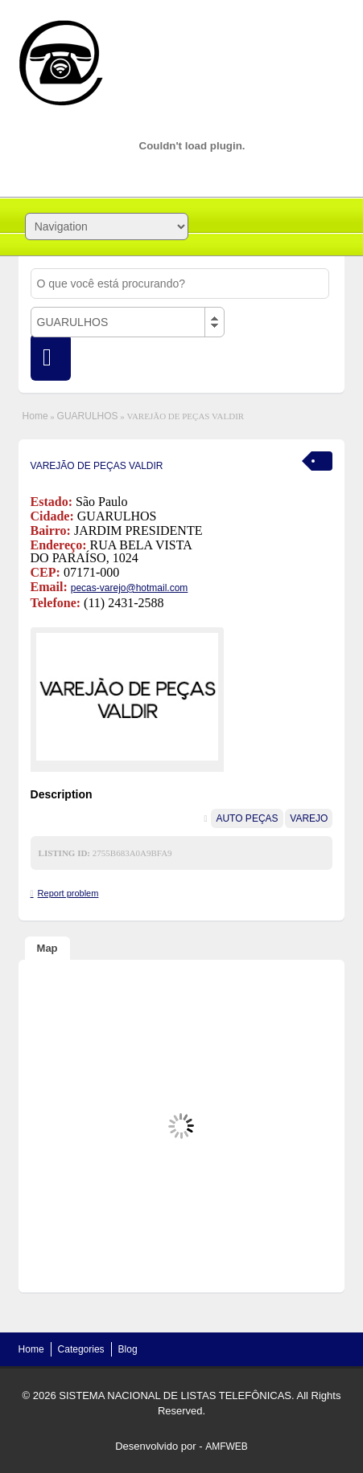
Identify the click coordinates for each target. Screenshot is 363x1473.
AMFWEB (226, 1446)
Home (35, 416)
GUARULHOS (87, 416)
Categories (81, 1349)
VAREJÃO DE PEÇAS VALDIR (97, 465)
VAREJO (309, 818)
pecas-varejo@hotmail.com (129, 588)
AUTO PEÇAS (247, 818)
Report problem (68, 893)
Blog (128, 1349)
